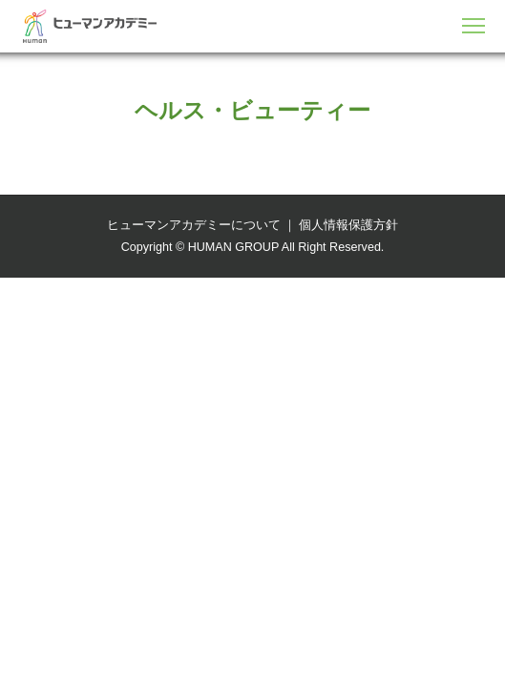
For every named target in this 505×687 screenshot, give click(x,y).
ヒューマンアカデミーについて (194, 225)
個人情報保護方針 (348, 225)
